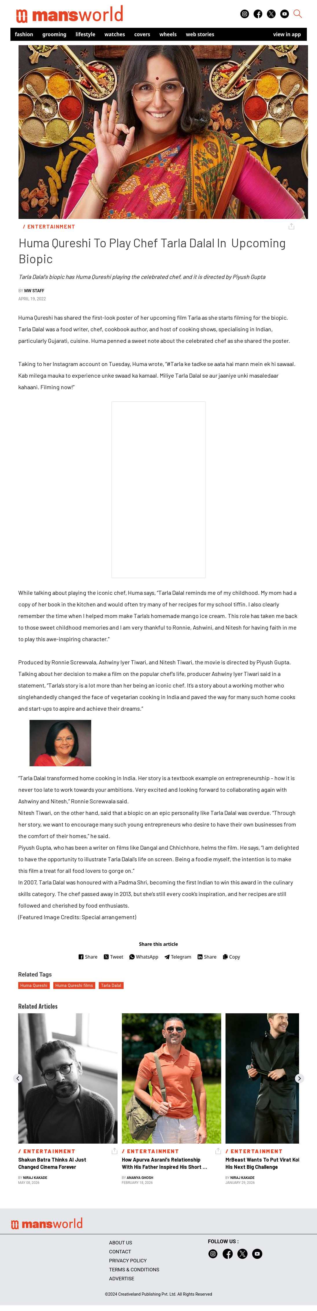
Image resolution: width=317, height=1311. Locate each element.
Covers (142, 34)
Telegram (177, 957)
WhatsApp (143, 957)
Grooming (55, 34)
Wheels (168, 34)
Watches (115, 34)
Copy (231, 957)
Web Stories (200, 34)
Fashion (24, 34)
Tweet (113, 957)
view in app (287, 34)
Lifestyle (85, 34)
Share (88, 957)
